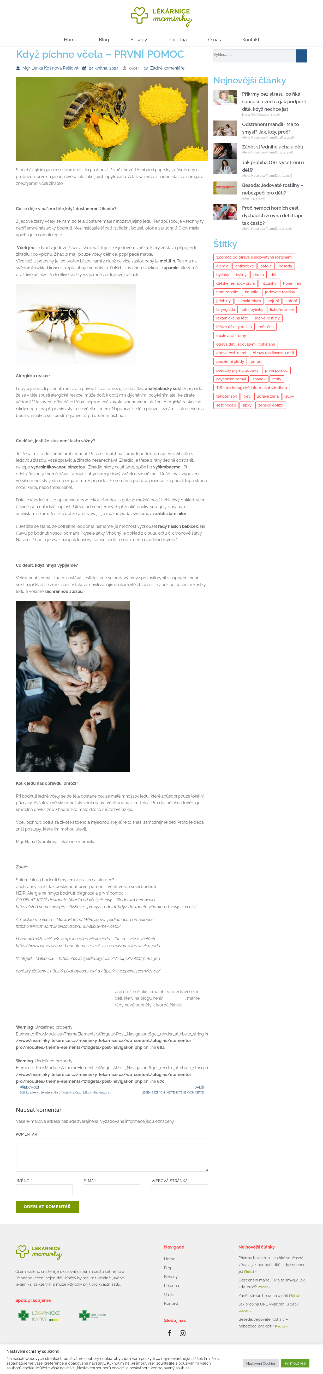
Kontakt (250, 39)
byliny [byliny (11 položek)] (241, 274)
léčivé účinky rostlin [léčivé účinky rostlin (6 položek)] (234, 326)
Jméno (24, 1181)
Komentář (28, 1134)
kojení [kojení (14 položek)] (273, 301)
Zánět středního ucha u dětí (272, 147)
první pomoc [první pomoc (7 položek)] (276, 370)
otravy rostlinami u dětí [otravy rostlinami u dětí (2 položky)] (273, 353)
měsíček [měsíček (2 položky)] (266, 326)
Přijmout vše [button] (295, 1363)
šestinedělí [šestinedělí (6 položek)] (226, 405)
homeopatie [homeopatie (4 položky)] (227, 292)
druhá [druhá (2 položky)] (258, 274)
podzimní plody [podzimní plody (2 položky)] (230, 361)
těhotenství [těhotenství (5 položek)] (226, 396)
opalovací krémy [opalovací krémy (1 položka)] (231, 335)
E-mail (91, 1181)
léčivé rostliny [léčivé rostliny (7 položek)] (267, 318)
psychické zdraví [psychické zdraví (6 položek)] (231, 379)
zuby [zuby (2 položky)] (289, 396)
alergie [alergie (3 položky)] (222, 266)
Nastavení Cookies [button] (261, 1363)
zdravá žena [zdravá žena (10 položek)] (268, 396)
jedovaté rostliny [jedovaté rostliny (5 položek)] (280, 292)
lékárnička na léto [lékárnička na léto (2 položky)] (232, 318)
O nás (214, 39)
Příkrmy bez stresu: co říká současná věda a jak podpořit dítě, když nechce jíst (274, 101)
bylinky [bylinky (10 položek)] (222, 274)
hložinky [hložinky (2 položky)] (268, 283)
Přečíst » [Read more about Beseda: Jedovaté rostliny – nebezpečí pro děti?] (281, 1326)
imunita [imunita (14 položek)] (251, 292)
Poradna (178, 39)
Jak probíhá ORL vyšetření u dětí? (268, 1304)
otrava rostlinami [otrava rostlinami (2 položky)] (231, 353)
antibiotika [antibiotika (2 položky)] (244, 266)
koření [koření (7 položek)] (291, 301)
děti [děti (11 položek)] (274, 274)
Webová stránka (170, 1181)
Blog (104, 39)
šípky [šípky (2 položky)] (247, 405)
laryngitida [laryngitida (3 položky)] (225, 309)
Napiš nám (174, 998)
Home (70, 39)
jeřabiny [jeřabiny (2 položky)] (223, 301)
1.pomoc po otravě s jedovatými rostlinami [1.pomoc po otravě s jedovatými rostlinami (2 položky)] (254, 257)
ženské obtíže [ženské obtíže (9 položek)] (270, 405)
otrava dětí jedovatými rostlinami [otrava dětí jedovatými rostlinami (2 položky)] (245, 344)
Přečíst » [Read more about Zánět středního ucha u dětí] (295, 1296)
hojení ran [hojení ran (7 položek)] (292, 283)
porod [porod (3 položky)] (256, 361)
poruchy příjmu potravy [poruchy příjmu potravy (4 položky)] (237, 370)
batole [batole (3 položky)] (266, 266)
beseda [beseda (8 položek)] (285, 266)
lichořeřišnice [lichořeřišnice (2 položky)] (282, 309)
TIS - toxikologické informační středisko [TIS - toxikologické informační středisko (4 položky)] (251, 387)
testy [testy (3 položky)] (276, 379)
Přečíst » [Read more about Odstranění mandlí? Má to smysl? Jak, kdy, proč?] (264, 1287)
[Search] (301, 55)
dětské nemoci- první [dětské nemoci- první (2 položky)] (235, 283)
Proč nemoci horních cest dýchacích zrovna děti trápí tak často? (272, 215)
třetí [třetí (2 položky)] (246, 396)
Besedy (138, 39)
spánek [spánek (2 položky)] (259, 379)
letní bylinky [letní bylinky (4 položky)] (252, 309)
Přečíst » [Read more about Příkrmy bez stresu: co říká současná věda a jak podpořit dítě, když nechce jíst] (250, 1272)
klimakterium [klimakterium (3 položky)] (249, 301)
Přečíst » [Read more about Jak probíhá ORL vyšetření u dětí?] (244, 1311)
